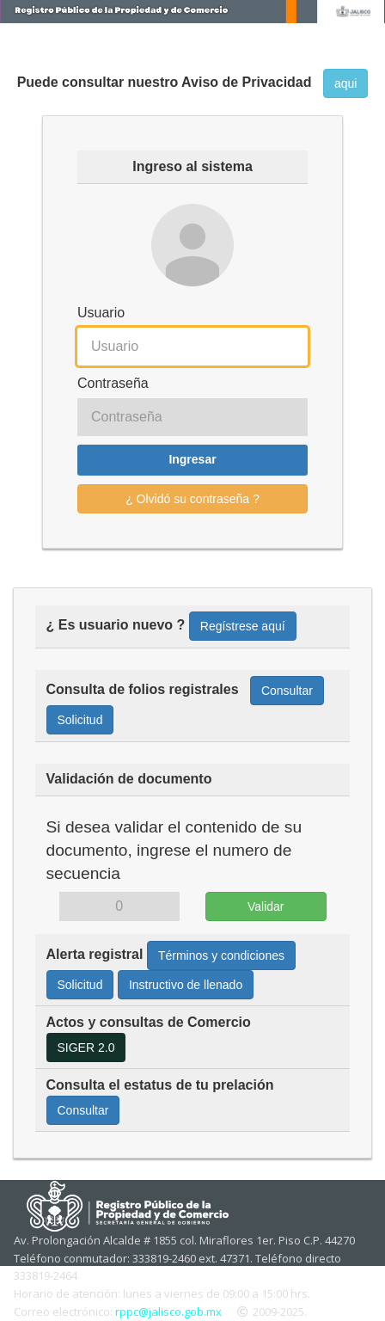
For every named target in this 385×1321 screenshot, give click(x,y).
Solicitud (80, 720)
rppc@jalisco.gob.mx (168, 1311)
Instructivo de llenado (185, 985)
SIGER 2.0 (86, 1047)
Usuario (101, 312)
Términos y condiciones (221, 955)
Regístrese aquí (242, 626)
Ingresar (192, 459)
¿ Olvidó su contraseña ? (192, 499)
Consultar (287, 690)
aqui (345, 83)
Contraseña (113, 383)
